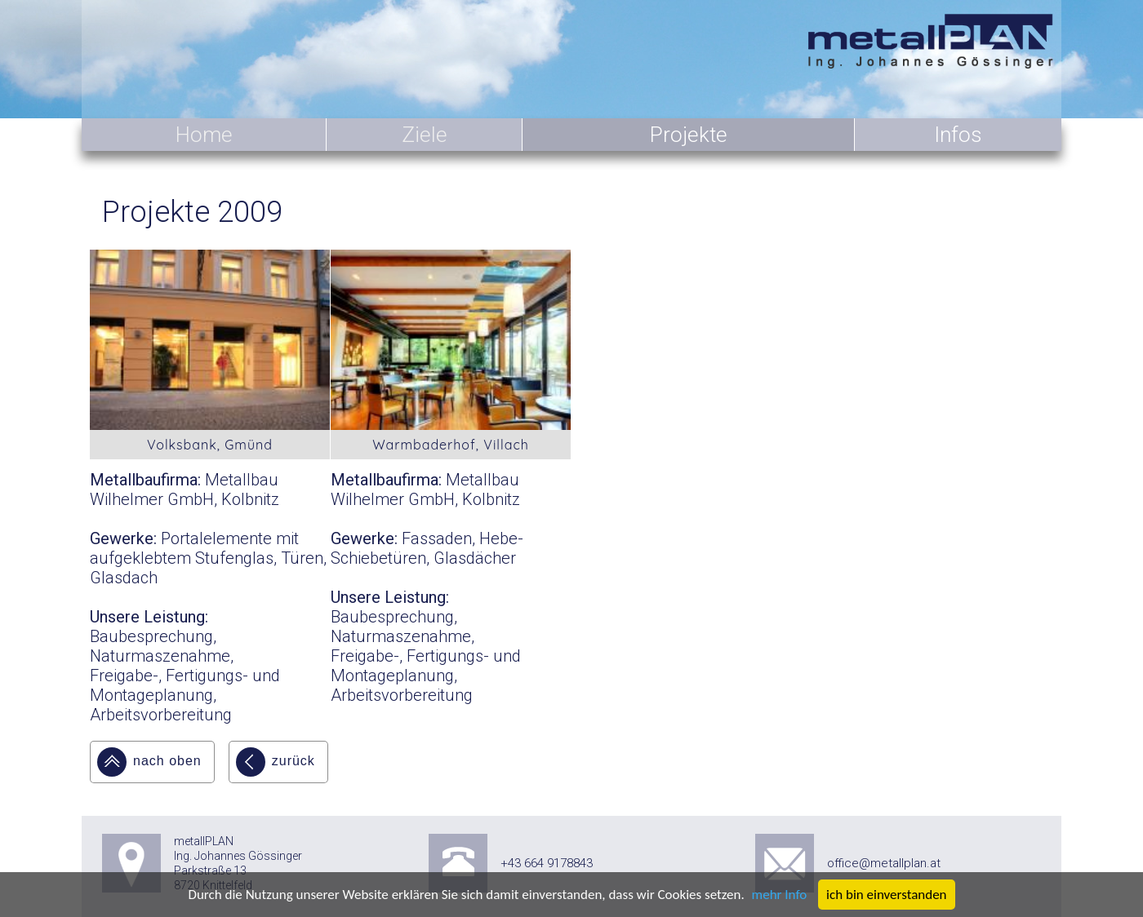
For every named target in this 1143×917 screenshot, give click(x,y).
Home (204, 134)
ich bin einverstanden (886, 894)
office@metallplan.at (884, 863)
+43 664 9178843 (546, 863)
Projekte (688, 134)
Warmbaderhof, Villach (450, 444)
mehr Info (779, 894)
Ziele (424, 134)
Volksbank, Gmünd (210, 444)
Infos (958, 134)
